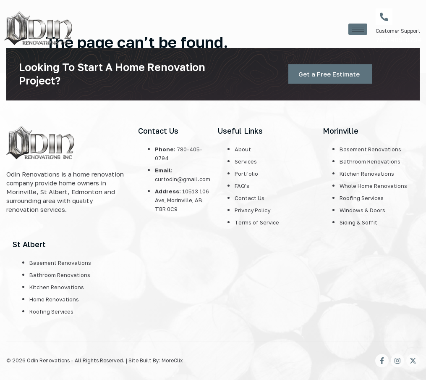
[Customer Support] (384, 16)
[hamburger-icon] (357, 29)
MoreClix (172, 360)
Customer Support (398, 31)
